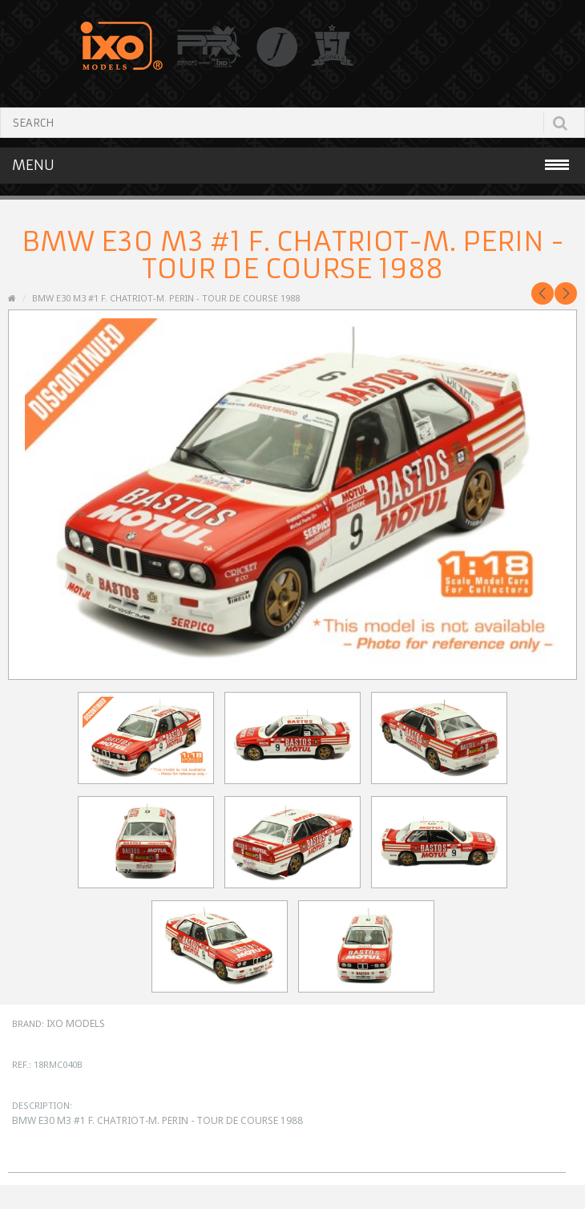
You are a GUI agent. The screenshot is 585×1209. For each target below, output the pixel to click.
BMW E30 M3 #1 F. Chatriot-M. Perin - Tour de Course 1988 (166, 298)
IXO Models (75, 1023)
